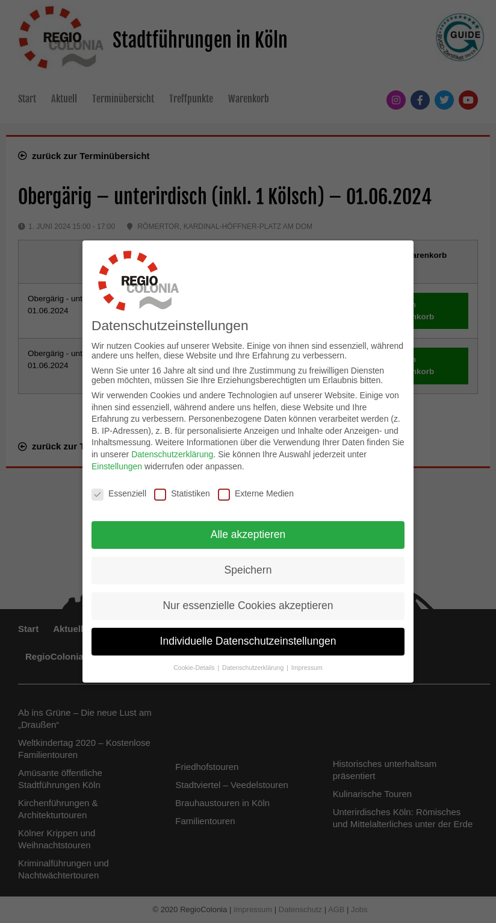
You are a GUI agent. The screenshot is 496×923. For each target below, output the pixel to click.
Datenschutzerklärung (172, 449)
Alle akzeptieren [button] (248, 530)
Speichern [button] (248, 566)
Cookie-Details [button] (194, 662)
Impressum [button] (307, 662)
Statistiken (182, 488)
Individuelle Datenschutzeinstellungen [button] (248, 636)
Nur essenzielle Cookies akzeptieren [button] (248, 601)
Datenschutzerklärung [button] (253, 662)
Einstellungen (116, 461)
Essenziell (118, 488)
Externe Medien (256, 488)
